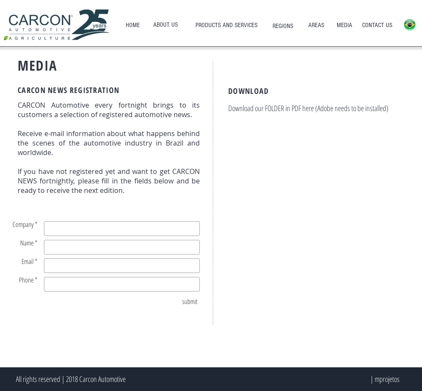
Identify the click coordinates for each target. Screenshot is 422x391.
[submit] (190, 301)
